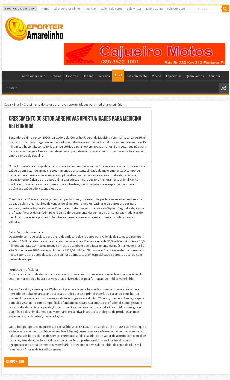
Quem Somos (195, 76)
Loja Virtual (134, 8)
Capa (7, 104)
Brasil (118, 75)
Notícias (55, 76)
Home (45, 8)
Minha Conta (154, 8)
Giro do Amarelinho (67, 8)
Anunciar (90, 8)
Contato (12, 88)
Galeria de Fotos (111, 8)
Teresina (104, 76)
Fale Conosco (176, 8)
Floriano (88, 76)
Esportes (72, 76)
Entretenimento (137, 76)
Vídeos (156, 76)
